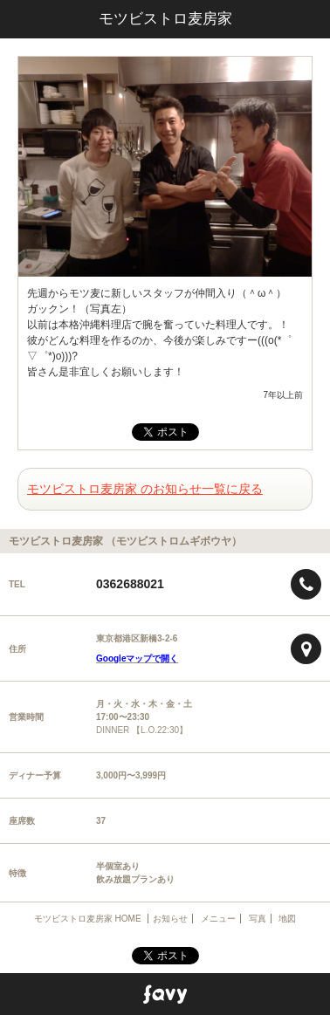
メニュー (218, 918)
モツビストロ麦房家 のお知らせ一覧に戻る (145, 489)
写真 (257, 918)
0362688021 (130, 584)
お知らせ (170, 918)
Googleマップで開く (137, 658)
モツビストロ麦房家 (165, 18)
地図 (287, 918)
